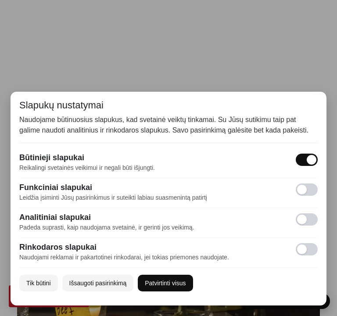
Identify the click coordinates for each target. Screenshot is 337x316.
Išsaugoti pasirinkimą (98, 283)
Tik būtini (38, 283)
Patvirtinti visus (165, 283)
